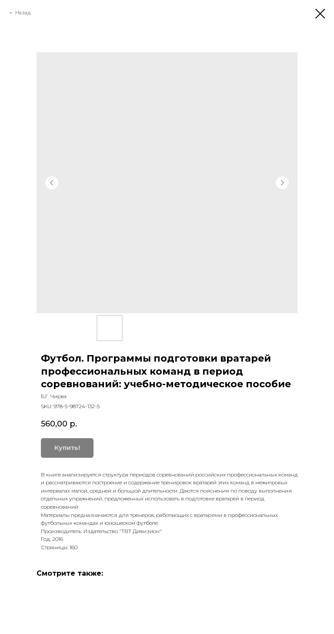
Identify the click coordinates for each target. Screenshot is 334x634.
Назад (23, 12)
